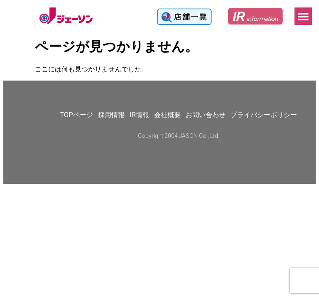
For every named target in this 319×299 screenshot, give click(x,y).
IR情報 (139, 115)
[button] (303, 16)
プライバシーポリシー (264, 115)
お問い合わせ (206, 115)
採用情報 (111, 115)
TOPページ (76, 115)
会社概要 (167, 115)
